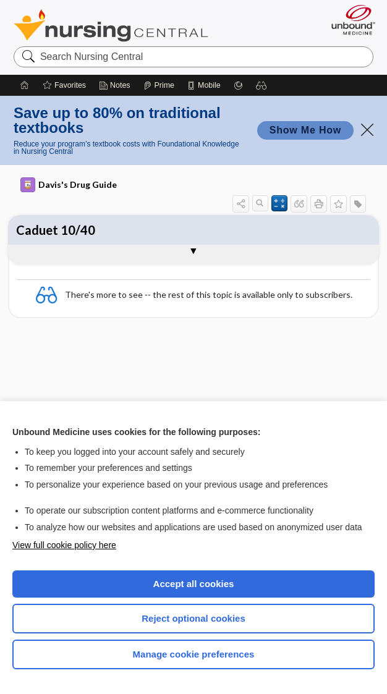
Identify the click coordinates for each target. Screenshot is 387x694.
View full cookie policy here (64, 545)
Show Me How (305, 130)
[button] (261, 85)
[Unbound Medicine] (349, 19)
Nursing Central (111, 25)
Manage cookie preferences (194, 654)
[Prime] (158, 85)
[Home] (24, 85)
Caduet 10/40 (55, 229)
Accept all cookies (193, 583)
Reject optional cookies (193, 618)
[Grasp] (238, 85)
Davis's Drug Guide (68, 184)
